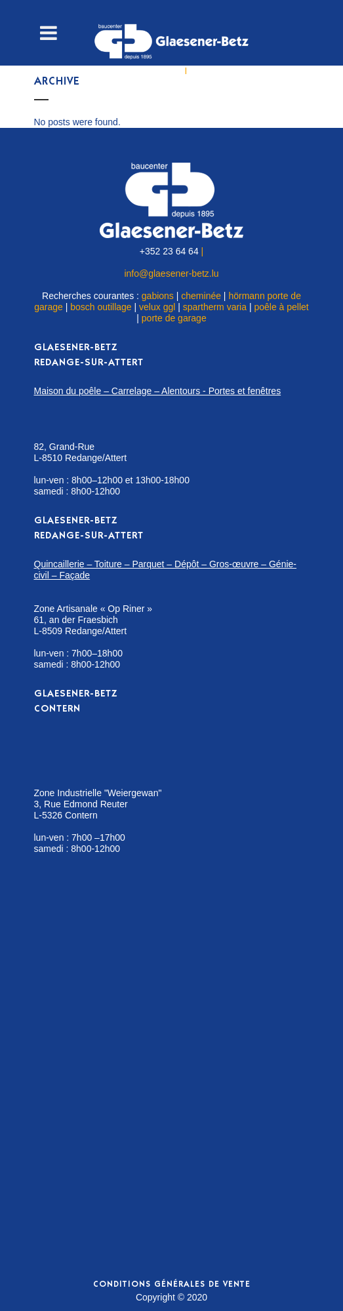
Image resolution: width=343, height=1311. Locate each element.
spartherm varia (215, 307)
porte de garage (174, 318)
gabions (158, 296)
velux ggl (157, 307)
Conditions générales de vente (172, 1285)
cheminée (201, 296)
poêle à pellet (281, 307)
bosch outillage (100, 307)
